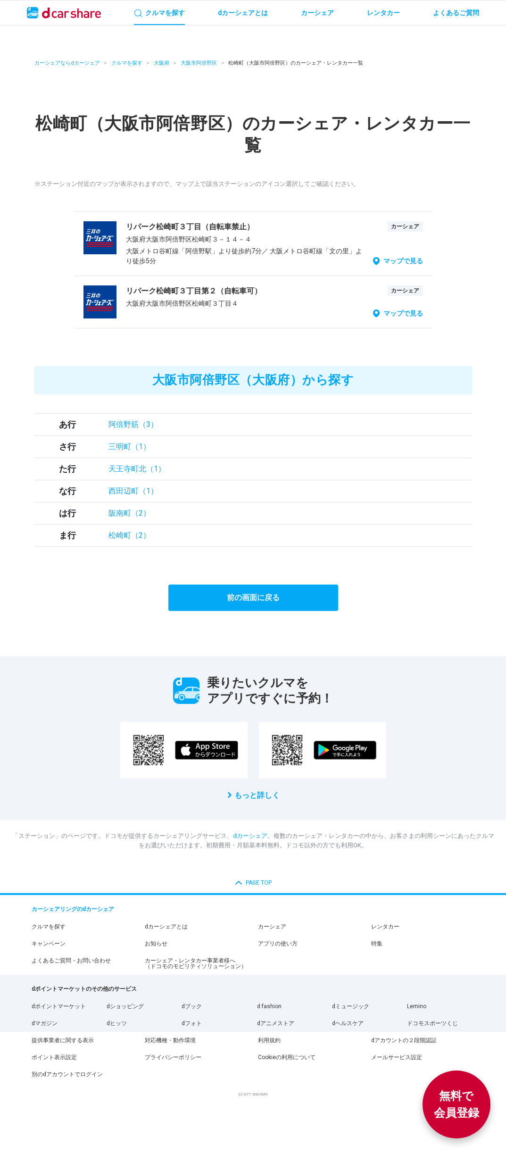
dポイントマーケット (59, 1006)
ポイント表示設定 (54, 1057)
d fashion (269, 1006)
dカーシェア (250, 835)
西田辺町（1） (133, 490)
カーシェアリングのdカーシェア (73, 909)
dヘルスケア (348, 1023)
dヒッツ (117, 1023)
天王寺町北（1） (137, 468)
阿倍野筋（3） (133, 424)
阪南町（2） (129, 513)
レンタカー (385, 926)
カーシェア (272, 926)
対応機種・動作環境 (170, 1040)
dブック (192, 1006)
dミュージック (350, 1006)
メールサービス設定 (396, 1057)
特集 (376, 943)
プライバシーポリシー (173, 1057)
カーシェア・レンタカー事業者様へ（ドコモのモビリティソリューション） (196, 963)
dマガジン (45, 1023)
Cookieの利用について (286, 1057)
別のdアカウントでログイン (67, 1074)
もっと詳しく (257, 795)
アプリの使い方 (278, 943)
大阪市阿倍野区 (199, 63)
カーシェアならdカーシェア (67, 63)
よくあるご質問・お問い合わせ (71, 960)
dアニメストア (275, 1023)
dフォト (192, 1023)
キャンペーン (49, 943)
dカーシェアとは (166, 926)
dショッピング (125, 1006)
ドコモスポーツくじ (432, 1023)
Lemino (416, 1006)
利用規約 (269, 1040)
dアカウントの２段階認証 (404, 1040)
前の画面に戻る (253, 597)
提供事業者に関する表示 (63, 1040)
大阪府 (161, 63)
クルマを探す (126, 63)
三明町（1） (129, 446)
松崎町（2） (129, 535)
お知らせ (156, 943)
